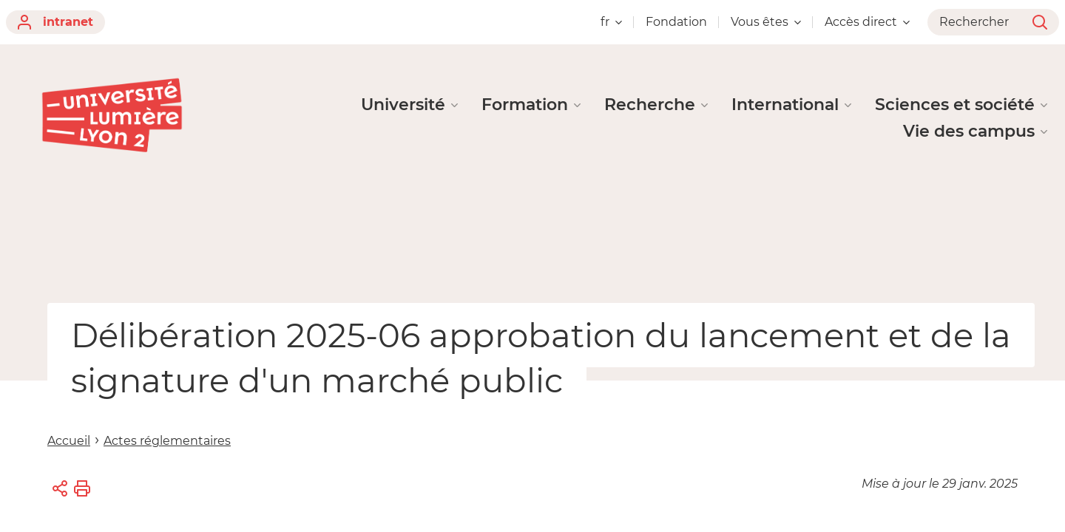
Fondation (676, 22)
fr (611, 22)
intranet (55, 22)
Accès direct (867, 22)
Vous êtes (766, 22)
